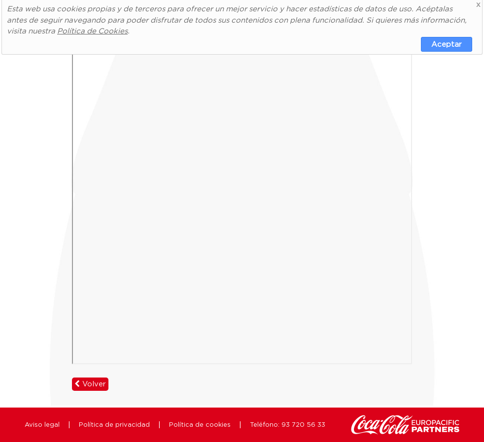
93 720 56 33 (303, 424)
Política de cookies (200, 424)
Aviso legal (42, 424)
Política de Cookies (92, 31)
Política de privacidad (114, 424)
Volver (90, 383)
